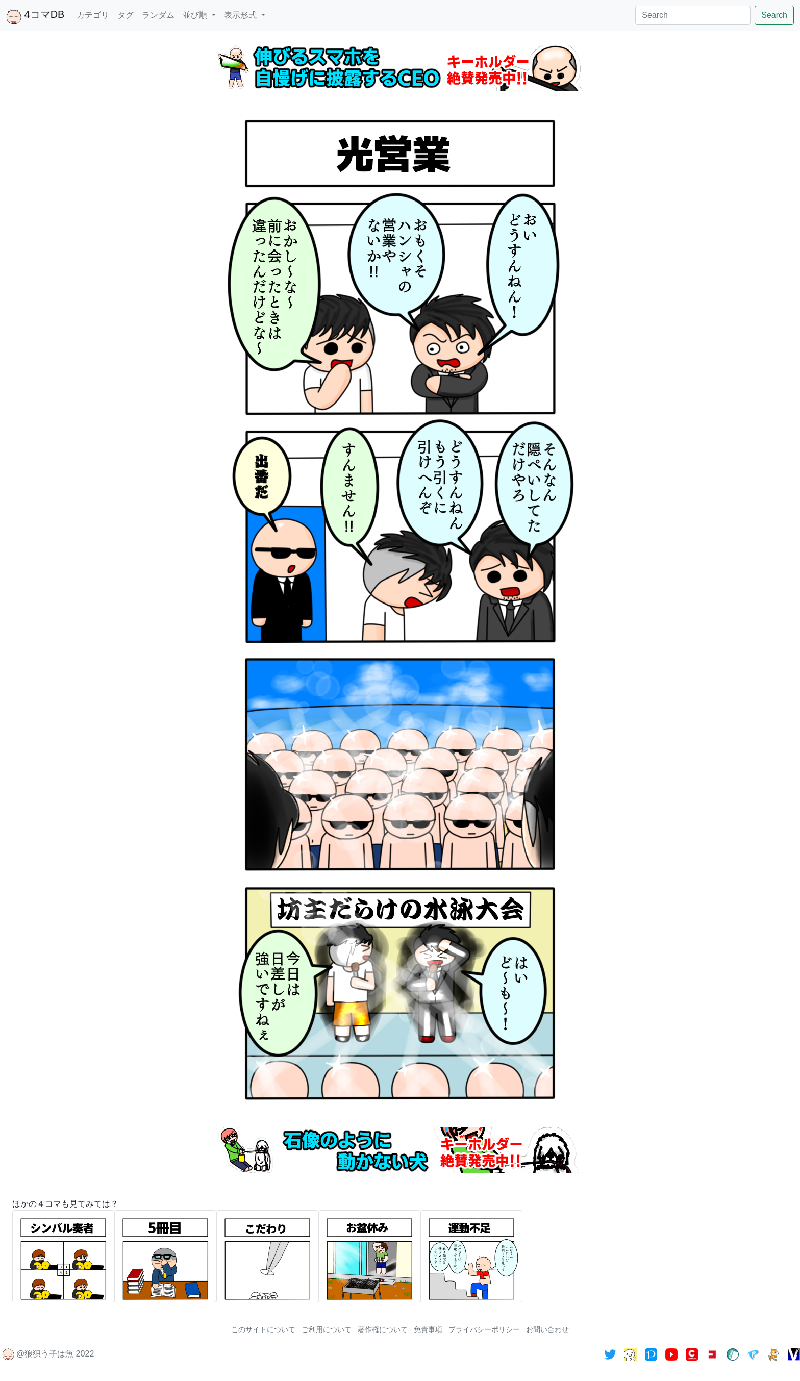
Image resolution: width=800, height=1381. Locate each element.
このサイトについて (264, 1329)
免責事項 (429, 1329)
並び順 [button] (196, 15)
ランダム (158, 15)
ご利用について (328, 1329)
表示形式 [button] (241, 15)
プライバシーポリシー (485, 1329)
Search (774, 15)
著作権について (384, 1329)
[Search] (693, 15)
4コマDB (35, 16)
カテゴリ (93, 15)
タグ (125, 15)
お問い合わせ (547, 1329)
